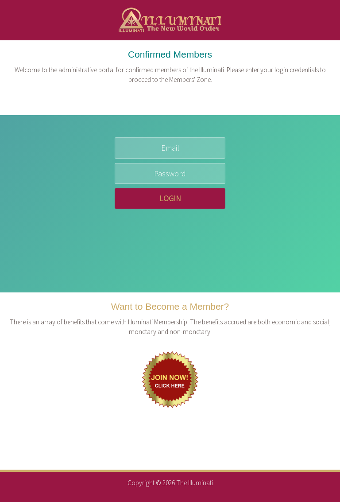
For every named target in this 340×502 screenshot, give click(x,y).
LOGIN (170, 198)
